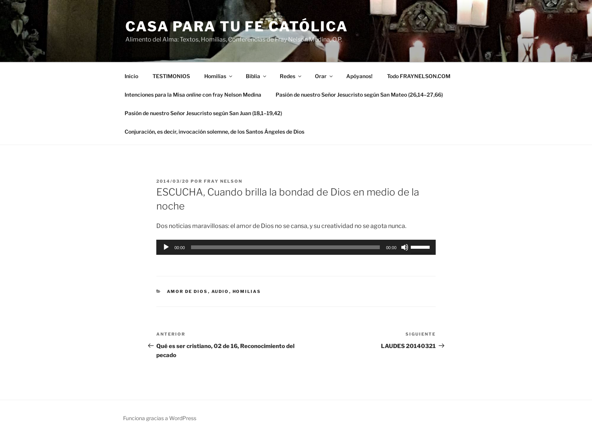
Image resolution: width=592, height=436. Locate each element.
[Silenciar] (405, 247)
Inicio (131, 76)
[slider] (285, 247)
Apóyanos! (359, 76)
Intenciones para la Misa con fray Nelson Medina (193, 94)
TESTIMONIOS (171, 76)
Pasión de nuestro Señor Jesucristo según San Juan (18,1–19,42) (203, 113)
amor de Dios (187, 291)
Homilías (218, 76)
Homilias (247, 291)
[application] (296, 247)
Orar (324, 76)
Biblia (256, 76)
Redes (291, 76)
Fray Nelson (223, 181)
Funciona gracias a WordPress (159, 418)
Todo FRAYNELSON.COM (418, 76)
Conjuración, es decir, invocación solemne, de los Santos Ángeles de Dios (214, 131)
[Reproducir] (166, 247)
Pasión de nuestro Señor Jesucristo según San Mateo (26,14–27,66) (359, 94)
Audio (220, 291)
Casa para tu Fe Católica (236, 26)
